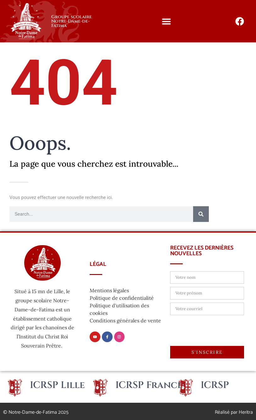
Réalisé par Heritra (234, 412)
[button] (166, 21)
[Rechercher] (201, 214)
